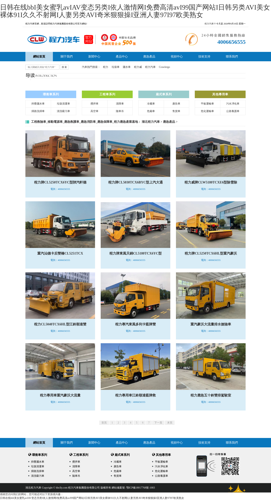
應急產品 (149, 56)
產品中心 (122, 56)
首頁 (104, 422)
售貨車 (176, 111)
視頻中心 (177, 56)
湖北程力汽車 (151, 121)
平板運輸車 (207, 103)
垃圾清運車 (63, 103)
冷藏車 (151, 103)
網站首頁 (39, 442)
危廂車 (151, 111)
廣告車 (176, 103)
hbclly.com (62, 487)
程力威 (138, 67)
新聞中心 (94, 56)
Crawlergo (164, 67)
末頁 (169, 422)
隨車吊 (120, 111)
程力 (105, 67)
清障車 (120, 103)
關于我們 (67, 56)
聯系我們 (232, 56)
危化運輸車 (207, 111)
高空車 (94, 111)
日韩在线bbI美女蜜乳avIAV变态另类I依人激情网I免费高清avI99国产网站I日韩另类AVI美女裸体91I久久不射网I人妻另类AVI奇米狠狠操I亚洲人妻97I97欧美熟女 (135, 11)
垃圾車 (116, 67)
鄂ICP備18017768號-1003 (140, 487)
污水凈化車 (232, 103)
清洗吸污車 (63, 111)
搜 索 (64, 67)
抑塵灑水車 (38, 103)
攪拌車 (94, 103)
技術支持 (204, 56)
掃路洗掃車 (38, 111)
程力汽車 (209, 23)
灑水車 (127, 67)
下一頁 (158, 422)
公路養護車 (232, 111)
